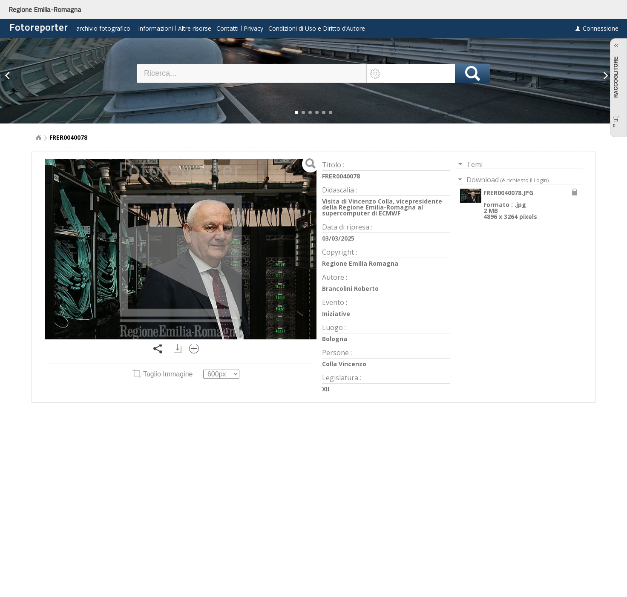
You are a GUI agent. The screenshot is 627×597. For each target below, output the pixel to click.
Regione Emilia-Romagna (45, 9)
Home (38, 137)
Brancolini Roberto (350, 288)
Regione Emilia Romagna (360, 263)
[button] (296, 112)
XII (325, 389)
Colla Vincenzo (344, 364)
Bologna (334, 339)
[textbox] (252, 73)
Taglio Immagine (163, 374)
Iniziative (336, 314)
